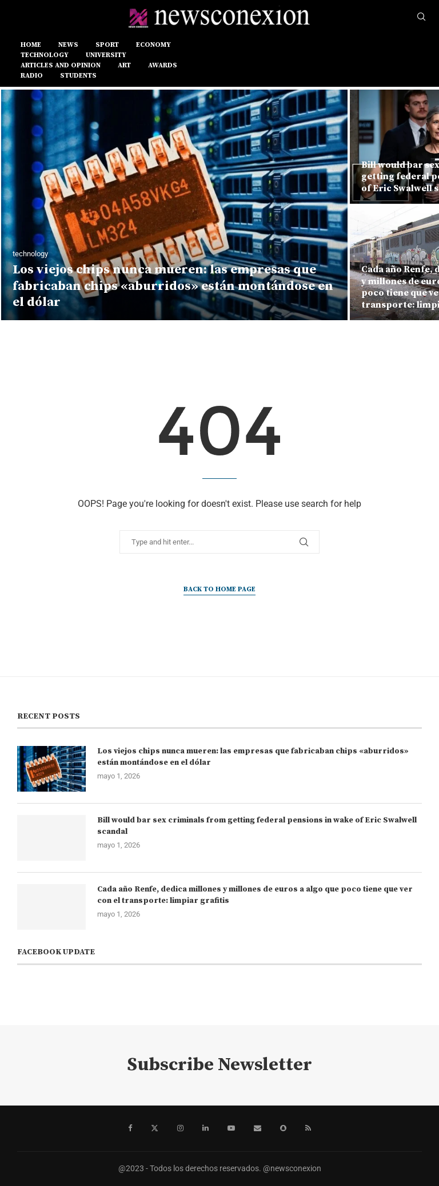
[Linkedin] (205, 1128)
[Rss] (308, 1128)
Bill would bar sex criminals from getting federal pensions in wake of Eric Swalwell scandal (257, 826)
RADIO (32, 75)
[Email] (257, 1128)
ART (124, 65)
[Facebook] (130, 1128)
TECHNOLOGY (45, 55)
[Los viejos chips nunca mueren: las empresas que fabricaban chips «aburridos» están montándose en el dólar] (174, 205)
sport (107, 45)
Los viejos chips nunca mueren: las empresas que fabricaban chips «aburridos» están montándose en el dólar (173, 286)
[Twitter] (154, 1128)
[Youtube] (231, 1128)
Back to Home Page (219, 589)
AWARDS (162, 65)
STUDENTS (78, 75)
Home (31, 45)
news (68, 45)
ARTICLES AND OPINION (61, 65)
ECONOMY (153, 45)
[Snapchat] (283, 1128)
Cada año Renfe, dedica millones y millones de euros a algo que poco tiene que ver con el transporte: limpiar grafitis (255, 895)
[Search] (421, 17)
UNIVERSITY (106, 55)
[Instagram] (180, 1128)
